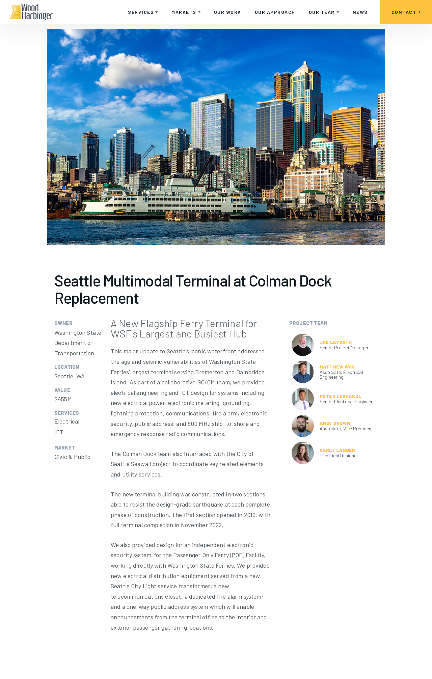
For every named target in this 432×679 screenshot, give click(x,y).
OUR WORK (227, 12)
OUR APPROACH (275, 12)
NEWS (360, 12)
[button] (143, 12)
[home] (31, 12)
